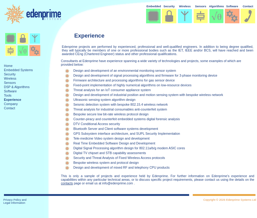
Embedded (153, 6)
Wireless (185, 6)
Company (11, 104)
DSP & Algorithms (17, 87)
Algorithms (216, 6)
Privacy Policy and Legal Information (14, 201)
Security (169, 6)
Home (8, 66)
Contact (248, 6)
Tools (8, 95)
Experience (12, 99)
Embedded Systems (18, 70)
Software (232, 6)
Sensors (200, 6)
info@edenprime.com (117, 183)
